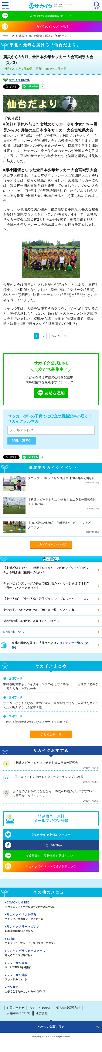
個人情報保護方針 (68, 1007)
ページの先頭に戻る (51, 1026)
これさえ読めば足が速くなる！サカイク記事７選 (36, 722)
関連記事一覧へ (13, 632)
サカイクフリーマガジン (51, 929)
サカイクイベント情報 (51, 917)
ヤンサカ (51, 989)
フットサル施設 (51, 977)
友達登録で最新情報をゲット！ (51, 16)
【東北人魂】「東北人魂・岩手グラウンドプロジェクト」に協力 (46, 598)
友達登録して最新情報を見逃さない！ (51, 855)
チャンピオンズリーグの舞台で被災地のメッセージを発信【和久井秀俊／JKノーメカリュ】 (46, 585)
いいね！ (51, 845)
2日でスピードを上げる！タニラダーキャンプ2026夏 (48, 776)
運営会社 (42, 1013)
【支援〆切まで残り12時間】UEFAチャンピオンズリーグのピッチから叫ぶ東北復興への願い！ (46, 570)
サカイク (8, 35)
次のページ (58, 336)
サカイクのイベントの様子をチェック (51, 866)
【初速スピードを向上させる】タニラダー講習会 (45, 762)
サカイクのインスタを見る (51, 26)
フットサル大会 (51, 965)
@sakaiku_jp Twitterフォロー (51, 834)
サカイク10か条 (19, 80)
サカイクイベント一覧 (51, 544)
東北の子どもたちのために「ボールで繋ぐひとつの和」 (40, 610)
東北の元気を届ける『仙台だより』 (50, 35)
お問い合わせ (15, 1007)
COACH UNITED (51, 905)
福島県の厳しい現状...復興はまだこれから (31, 621)
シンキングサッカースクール (51, 953)
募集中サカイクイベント (53, 468)
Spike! (51, 941)
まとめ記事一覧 (51, 734)
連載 (21, 35)
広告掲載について (18, 1013)
